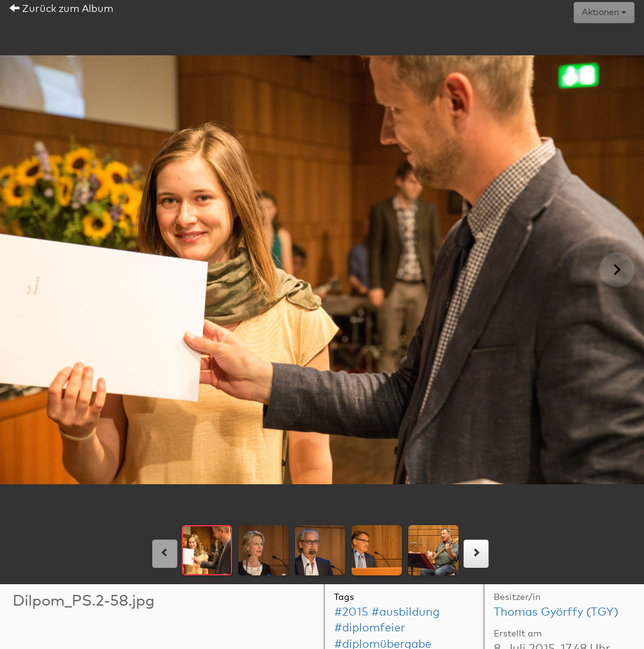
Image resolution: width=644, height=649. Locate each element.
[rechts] (476, 554)
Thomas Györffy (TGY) (556, 612)
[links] (164, 554)
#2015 (351, 612)
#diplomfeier (369, 628)
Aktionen (604, 12)
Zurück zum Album (61, 9)
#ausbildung (405, 612)
